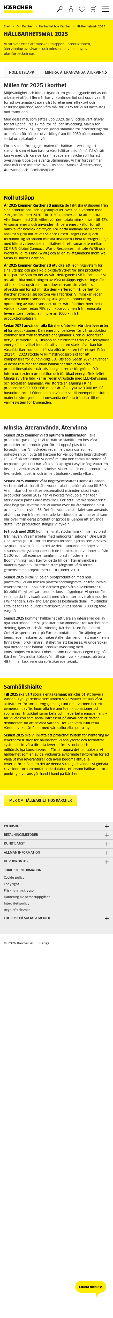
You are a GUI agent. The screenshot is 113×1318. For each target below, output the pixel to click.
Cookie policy (14, 877)
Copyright (11, 884)
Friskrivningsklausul (19, 890)
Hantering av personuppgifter (27, 897)
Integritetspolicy (16, 903)
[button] (106, 72)
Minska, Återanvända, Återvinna (76, 72)
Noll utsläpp (21, 72)
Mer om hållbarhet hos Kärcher (40, 800)
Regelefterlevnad (17, 910)
